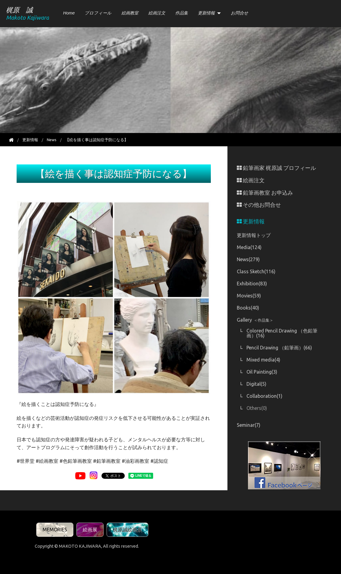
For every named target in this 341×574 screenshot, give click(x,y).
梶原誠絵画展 (127, 529)
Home (69, 13)
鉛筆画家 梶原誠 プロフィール (276, 168)
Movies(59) (249, 295)
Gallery (255, 320)
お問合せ (239, 13)
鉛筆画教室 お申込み (265, 193)
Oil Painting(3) (261, 372)
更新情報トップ (254, 235)
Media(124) (249, 247)
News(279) (248, 259)
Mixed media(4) (263, 359)
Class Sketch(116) (256, 271)
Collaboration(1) (264, 396)
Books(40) (248, 307)
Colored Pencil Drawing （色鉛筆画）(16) (281, 333)
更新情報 (206, 13)
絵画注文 (156, 13)
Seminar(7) (248, 425)
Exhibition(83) (252, 283)
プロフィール (98, 13)
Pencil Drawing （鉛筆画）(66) (279, 347)
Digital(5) (256, 384)
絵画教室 (129, 13)
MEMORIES (55, 529)
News (51, 140)
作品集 (181, 13)
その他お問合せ (259, 205)
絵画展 (90, 529)
